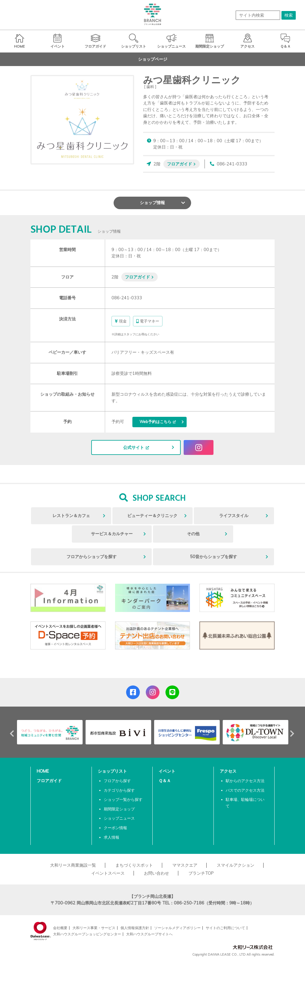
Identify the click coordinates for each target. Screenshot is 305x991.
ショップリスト (112, 771)
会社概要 (60, 928)
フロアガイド (179, 163)
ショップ (152, 202)
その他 (193, 533)
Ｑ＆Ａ (165, 780)
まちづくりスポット (134, 865)
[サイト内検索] (258, 15)
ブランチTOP (201, 873)
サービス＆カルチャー (112, 533)
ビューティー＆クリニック (152, 515)
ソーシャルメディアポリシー (177, 928)
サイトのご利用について (225, 928)
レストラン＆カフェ (71, 515)
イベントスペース (108, 873)
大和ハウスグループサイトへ (149, 934)
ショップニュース (119, 818)
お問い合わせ (156, 873)
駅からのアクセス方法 (245, 780)
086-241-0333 (232, 164)
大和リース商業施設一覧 (73, 865)
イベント (167, 771)
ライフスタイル (233, 515)
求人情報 (111, 837)
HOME (43, 771)
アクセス (228, 771)
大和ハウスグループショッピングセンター (87, 934)
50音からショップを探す (213, 556)
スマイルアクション (235, 865)
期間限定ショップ (119, 809)
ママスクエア (184, 865)
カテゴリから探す (119, 790)
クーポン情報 (115, 827)
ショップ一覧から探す (123, 799)
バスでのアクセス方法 (245, 790)
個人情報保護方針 (134, 928)
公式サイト (133, 447)
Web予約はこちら (155, 421)
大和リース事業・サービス (93, 928)
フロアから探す (117, 780)
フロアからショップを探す (91, 556)
